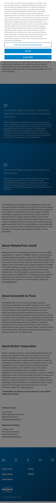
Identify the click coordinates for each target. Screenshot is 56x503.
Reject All (28, 51)
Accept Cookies (28, 57)
